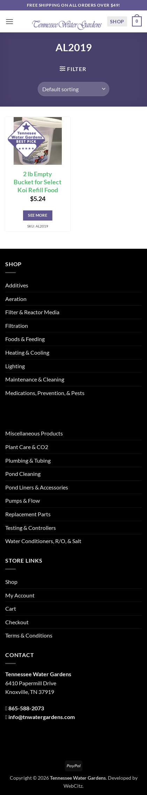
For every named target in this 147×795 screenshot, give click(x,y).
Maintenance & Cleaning (34, 379)
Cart (10, 608)
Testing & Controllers (30, 527)
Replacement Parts (28, 514)
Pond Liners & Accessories (36, 487)
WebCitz (73, 786)
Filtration (16, 325)
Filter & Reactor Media (32, 312)
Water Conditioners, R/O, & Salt (43, 541)
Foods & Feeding (25, 338)
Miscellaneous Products (34, 433)
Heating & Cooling (27, 352)
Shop (117, 21)
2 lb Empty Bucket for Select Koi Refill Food (37, 182)
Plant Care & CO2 (26, 446)
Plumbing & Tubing (28, 460)
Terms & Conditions (28, 635)
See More (37, 215)
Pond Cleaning (23, 473)
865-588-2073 (26, 708)
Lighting (15, 366)
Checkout (17, 622)
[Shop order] (73, 89)
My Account (20, 595)
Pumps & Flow (22, 500)
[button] (9, 21)
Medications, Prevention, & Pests (44, 392)
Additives (16, 285)
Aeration (16, 298)
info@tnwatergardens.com (41, 716)
